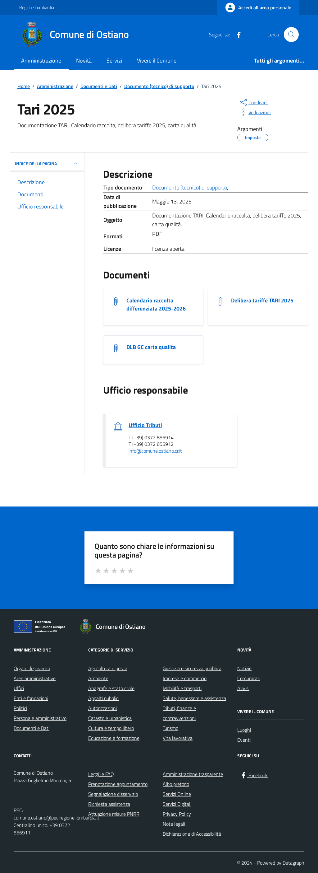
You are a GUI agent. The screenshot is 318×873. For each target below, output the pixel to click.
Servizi (114, 60)
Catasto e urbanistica (110, 718)
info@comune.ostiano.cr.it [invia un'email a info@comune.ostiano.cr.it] (155, 451)
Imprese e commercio (185, 678)
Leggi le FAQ (101, 774)
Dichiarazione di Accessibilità (192, 834)
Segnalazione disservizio (113, 794)
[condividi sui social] (253, 102)
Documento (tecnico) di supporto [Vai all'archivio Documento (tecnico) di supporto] (189, 187)
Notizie (244, 668)
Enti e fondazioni (31, 698)
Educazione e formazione (113, 738)
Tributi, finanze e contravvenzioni (179, 713)
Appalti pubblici (103, 698)
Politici (20, 708)
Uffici (19, 688)
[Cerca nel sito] (291, 34)
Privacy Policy (177, 814)
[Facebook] (236, 34)
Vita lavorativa (178, 738)
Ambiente (98, 678)
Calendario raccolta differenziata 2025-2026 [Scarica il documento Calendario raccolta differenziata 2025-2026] (156, 304)
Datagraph (293, 862)
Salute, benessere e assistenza (194, 698)
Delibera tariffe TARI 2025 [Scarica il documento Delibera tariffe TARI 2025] (262, 300)
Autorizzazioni (102, 708)
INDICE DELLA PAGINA (47, 163)
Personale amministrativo (40, 718)
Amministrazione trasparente (193, 774)
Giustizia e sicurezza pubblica (192, 668)
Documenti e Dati (31, 728)
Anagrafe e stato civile (111, 688)
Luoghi (244, 730)
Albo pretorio (176, 784)
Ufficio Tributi (145, 425)
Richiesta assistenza (109, 804)
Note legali (174, 824)
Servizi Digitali (177, 804)
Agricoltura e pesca (107, 668)
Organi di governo (32, 668)
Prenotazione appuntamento (118, 784)
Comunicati (248, 678)
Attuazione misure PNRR (113, 814)
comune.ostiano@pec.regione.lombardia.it (56, 817)
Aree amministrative (35, 678)
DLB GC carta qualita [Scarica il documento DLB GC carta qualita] (151, 347)
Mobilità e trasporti (182, 688)
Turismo (170, 728)
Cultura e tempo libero (111, 728)
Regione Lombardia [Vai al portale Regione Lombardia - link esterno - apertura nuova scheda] (36, 7)
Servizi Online (177, 794)
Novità (84, 60)
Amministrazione (41, 60)
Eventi (244, 740)
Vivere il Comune (156, 60)
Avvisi (243, 688)
